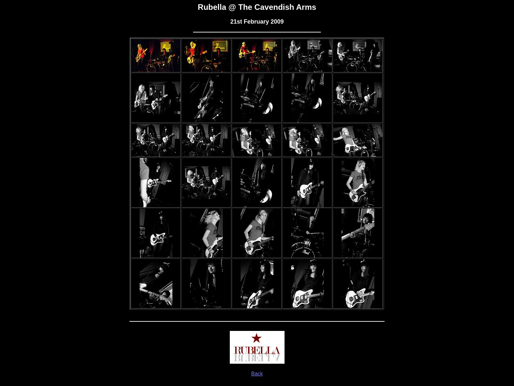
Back (257, 373)
